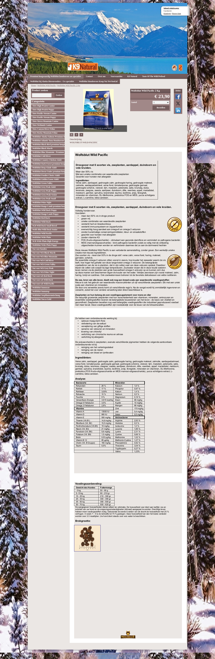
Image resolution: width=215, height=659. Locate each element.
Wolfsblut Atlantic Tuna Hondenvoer (48, 140)
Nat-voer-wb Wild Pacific (43, 284)
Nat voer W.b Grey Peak (42, 268)
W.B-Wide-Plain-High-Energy (45, 241)
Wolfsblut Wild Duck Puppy (44, 210)
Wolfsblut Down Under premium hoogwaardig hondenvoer (48, 171)
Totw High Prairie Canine (43, 106)
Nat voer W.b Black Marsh (43, 253)
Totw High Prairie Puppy (43, 109)
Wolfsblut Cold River (41, 156)
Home (33, 85)
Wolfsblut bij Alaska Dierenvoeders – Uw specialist (52, 81)
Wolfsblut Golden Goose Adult (45, 179)
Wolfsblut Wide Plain (41, 237)
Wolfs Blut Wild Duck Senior (44, 229)
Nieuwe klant (176, 13)
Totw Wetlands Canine (42, 125)
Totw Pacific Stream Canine (44, 113)
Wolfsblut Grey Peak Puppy (44, 191)
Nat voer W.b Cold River (43, 260)
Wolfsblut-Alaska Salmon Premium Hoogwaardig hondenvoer (48, 137)
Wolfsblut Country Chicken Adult (47, 160)
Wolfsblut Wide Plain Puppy (44, 245)
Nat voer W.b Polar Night (43, 272)
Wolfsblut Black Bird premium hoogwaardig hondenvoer (48, 144)
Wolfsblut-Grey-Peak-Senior (44, 195)
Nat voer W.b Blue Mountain (44, 256)
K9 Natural (132, 76)
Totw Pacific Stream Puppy (44, 117)
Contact (89, 76)
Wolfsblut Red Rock (41, 218)
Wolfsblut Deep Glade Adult (44, 168)
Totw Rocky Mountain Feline (44, 133)
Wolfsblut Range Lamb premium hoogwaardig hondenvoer (48, 206)
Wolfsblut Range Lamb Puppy (45, 214)
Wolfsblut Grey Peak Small (44, 198)
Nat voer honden (39, 249)
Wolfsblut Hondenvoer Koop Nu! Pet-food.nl (98, 81)
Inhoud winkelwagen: (171, 8)
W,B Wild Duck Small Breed (44, 226)
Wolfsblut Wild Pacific (46, 85)
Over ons (101, 76)
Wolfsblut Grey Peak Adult (44, 187)
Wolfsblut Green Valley (42, 183)
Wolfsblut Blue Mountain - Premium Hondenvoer (48, 152)
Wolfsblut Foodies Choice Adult (46, 175)
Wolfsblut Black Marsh (42, 148)
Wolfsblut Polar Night (41, 202)
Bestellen (161, 107)
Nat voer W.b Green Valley (43, 264)
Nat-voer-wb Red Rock (42, 276)
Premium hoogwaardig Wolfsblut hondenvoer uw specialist (55, 76)
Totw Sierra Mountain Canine (45, 121)
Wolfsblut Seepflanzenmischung (46, 295)
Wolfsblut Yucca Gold (41, 299)
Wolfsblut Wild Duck (41, 222)
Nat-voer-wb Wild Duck (42, 280)
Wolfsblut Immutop (40, 291)
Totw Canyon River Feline (43, 129)
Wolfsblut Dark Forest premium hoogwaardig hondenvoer (48, 164)
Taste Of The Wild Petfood (153, 76)
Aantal (134, 102)
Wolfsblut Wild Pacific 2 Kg (68, 85)
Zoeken (59, 95)
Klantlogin (167, 13)
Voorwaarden (116, 76)
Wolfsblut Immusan (41, 287)
